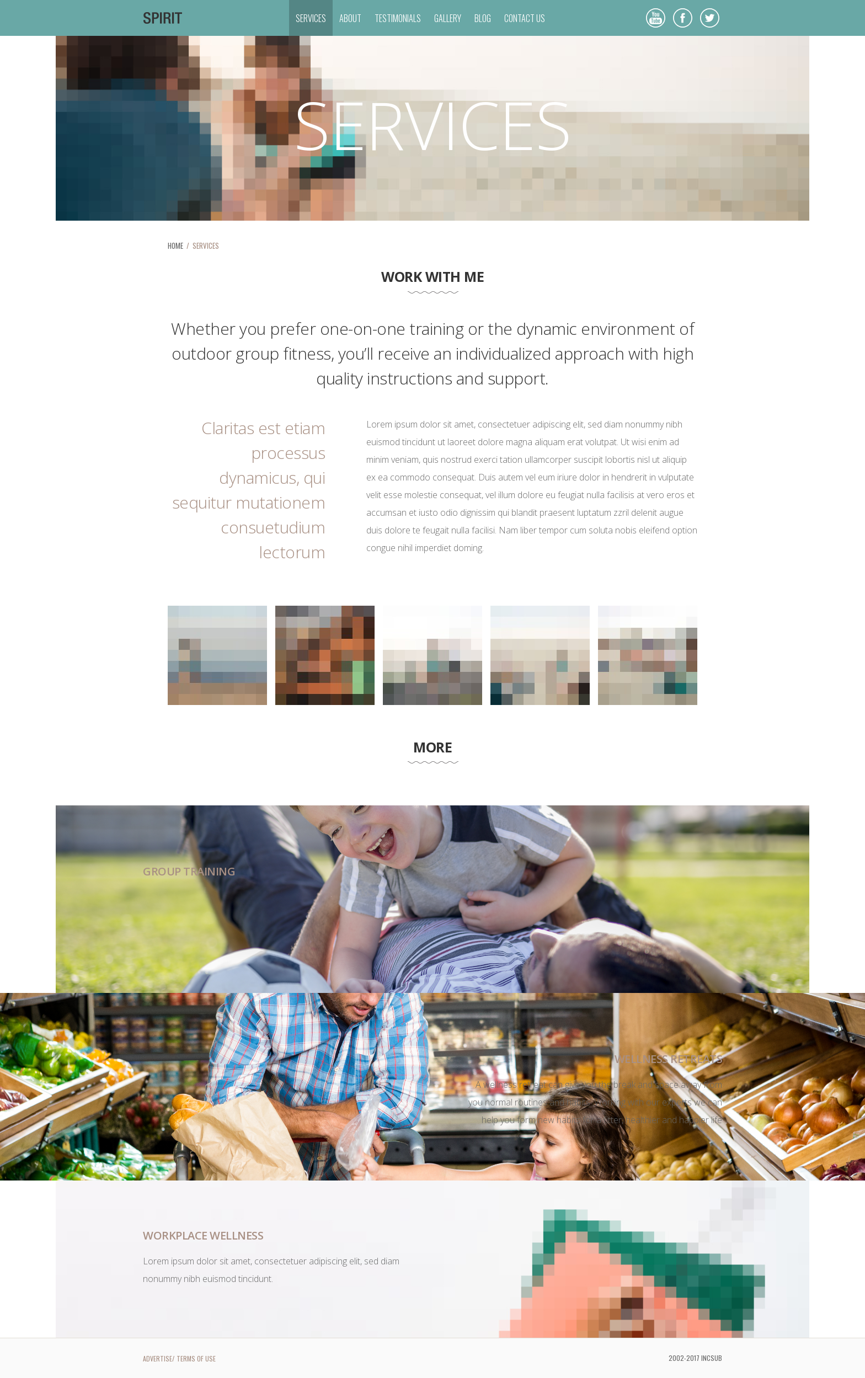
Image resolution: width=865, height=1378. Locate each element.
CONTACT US (524, 18)
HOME (175, 245)
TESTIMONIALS (398, 18)
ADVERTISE (157, 1358)
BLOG (482, 18)
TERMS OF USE (196, 1358)
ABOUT (350, 18)
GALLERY (447, 18)
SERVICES (311, 18)
